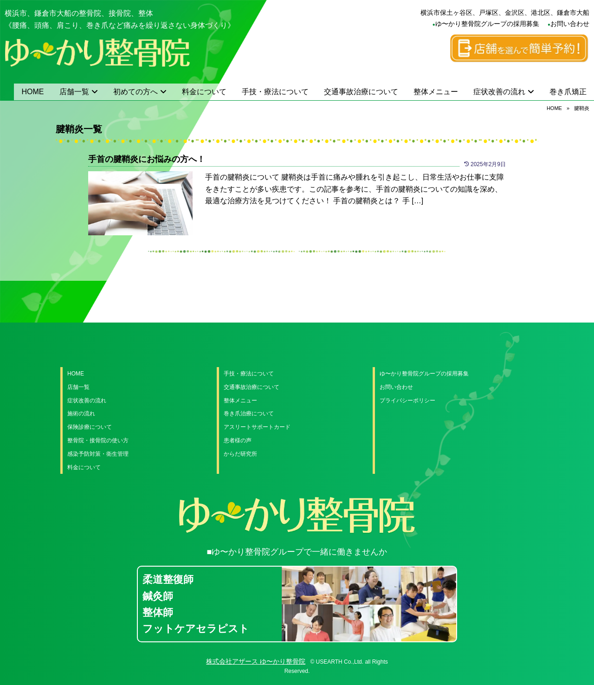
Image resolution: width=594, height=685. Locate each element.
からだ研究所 (240, 454)
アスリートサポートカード (257, 427)
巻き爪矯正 (568, 92)
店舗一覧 (74, 92)
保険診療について (89, 427)
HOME (33, 92)
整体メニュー (435, 92)
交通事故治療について (361, 92)
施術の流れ (81, 413)
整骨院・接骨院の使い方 (98, 440)
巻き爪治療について (249, 413)
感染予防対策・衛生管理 (98, 454)
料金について (204, 92)
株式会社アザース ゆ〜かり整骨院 (255, 661)
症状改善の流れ (499, 92)
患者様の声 (238, 440)
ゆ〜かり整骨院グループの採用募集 (487, 23)
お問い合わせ (569, 23)
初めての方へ (135, 92)
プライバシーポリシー (407, 400)
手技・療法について (275, 92)
